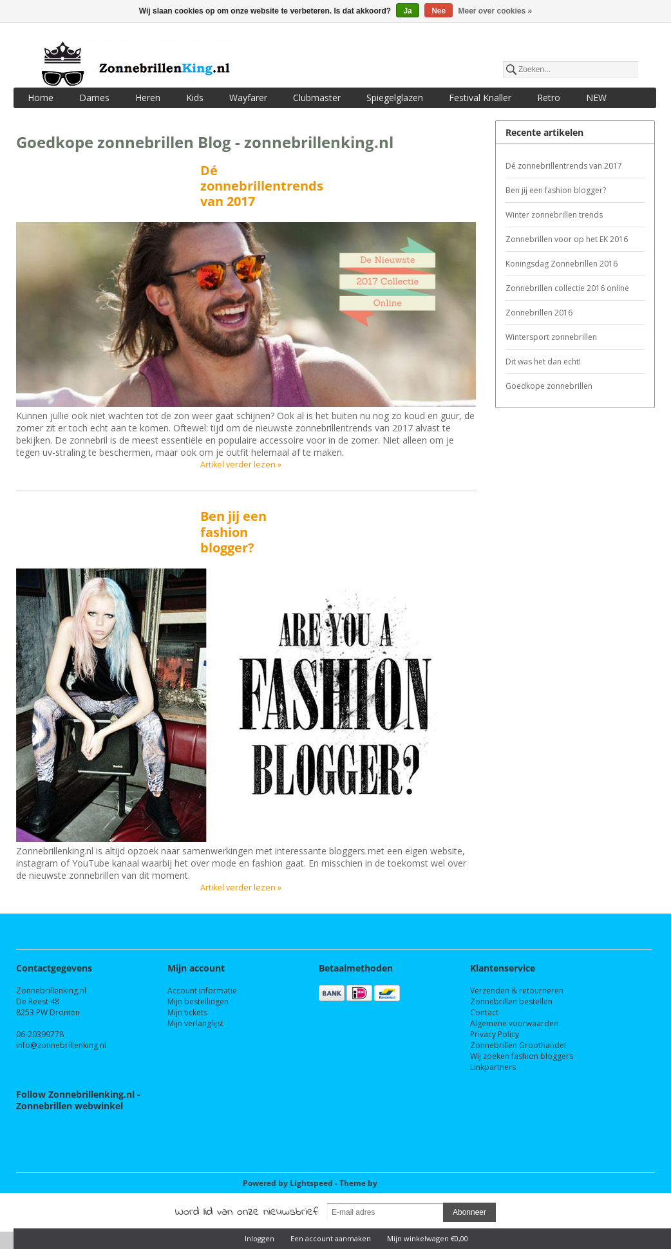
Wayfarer (248, 97)
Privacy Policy (494, 1034)
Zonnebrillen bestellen (511, 1001)
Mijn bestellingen (198, 1001)
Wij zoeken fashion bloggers (521, 1056)
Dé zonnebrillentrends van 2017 (261, 186)
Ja (407, 10)
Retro (548, 97)
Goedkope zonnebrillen (549, 385)
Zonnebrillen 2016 (539, 312)
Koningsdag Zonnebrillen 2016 (562, 263)
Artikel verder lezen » (240, 464)
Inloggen (259, 1238)
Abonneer (469, 1212)
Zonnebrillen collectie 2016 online (567, 288)
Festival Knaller (480, 97)
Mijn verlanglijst (195, 1023)
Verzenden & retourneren (516, 990)
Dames (94, 97)
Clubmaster (317, 97)
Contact (484, 1012)
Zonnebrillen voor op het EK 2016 (567, 239)
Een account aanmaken (330, 1238)
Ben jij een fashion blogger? (233, 531)
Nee (438, 10)
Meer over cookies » (495, 10)
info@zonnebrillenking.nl (61, 1045)
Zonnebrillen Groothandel (518, 1045)
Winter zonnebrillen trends (554, 214)
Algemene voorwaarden (514, 1023)
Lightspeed (311, 1183)
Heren (147, 97)
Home (40, 97)
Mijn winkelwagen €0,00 (427, 1238)
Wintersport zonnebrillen (551, 337)
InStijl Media (403, 1183)
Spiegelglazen (394, 97)
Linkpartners (493, 1067)
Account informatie (202, 990)
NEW (596, 97)
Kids (194, 97)
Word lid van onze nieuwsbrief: (247, 1212)
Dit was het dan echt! (543, 361)
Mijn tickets (187, 1012)
